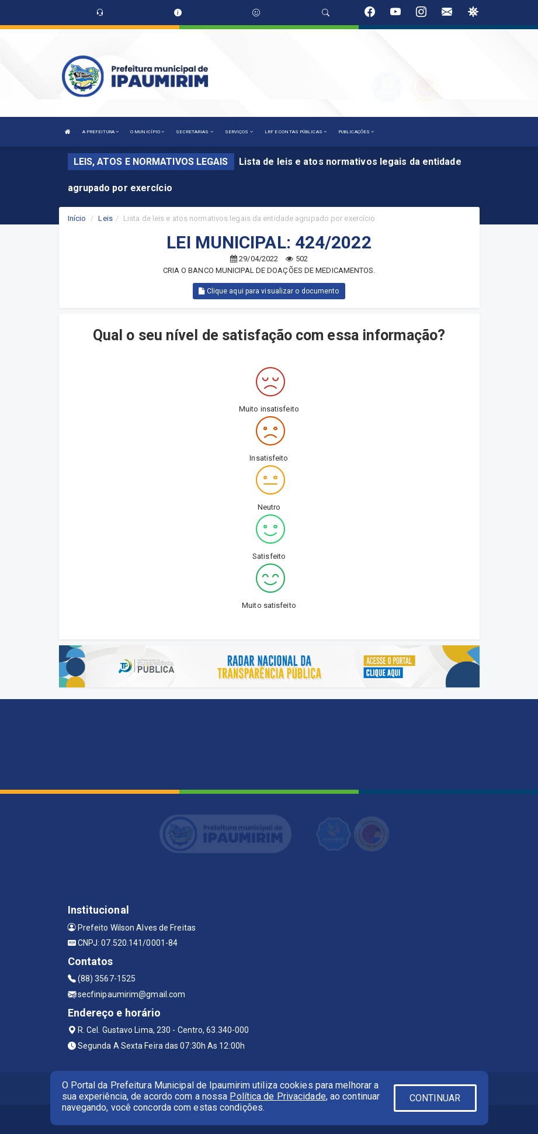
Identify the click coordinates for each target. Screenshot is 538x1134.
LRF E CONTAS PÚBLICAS (296, 131)
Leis (105, 218)
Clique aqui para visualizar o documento (269, 291)
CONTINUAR (435, 1098)
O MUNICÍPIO (147, 131)
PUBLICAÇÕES (356, 131)
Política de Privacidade (277, 1096)
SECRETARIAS (194, 131)
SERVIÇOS (239, 131)
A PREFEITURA (100, 131)
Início (77, 218)
